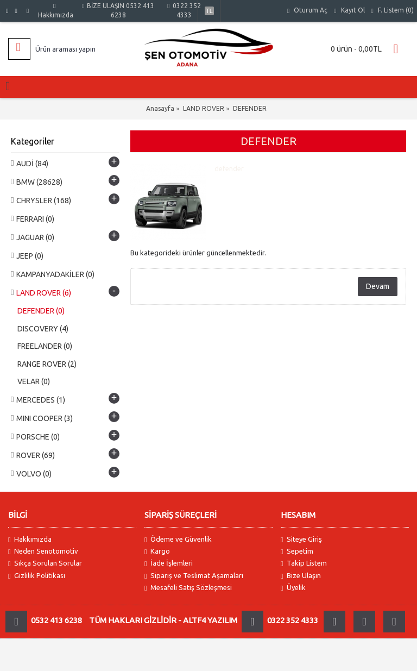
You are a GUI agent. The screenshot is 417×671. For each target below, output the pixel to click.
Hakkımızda (30, 539)
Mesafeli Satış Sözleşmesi (188, 588)
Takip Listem (304, 563)
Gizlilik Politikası (36, 576)
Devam (377, 286)
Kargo (157, 551)
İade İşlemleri (168, 563)
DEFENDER (250, 108)
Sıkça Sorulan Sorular (45, 563)
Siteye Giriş (301, 539)
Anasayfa (160, 108)
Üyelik (293, 588)
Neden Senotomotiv (43, 551)
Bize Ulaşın (301, 576)
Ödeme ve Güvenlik (178, 539)
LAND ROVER (203, 108)
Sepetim (297, 551)
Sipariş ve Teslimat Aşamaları (193, 576)
